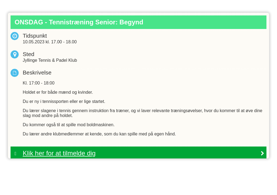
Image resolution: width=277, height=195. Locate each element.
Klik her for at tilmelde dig (59, 153)
